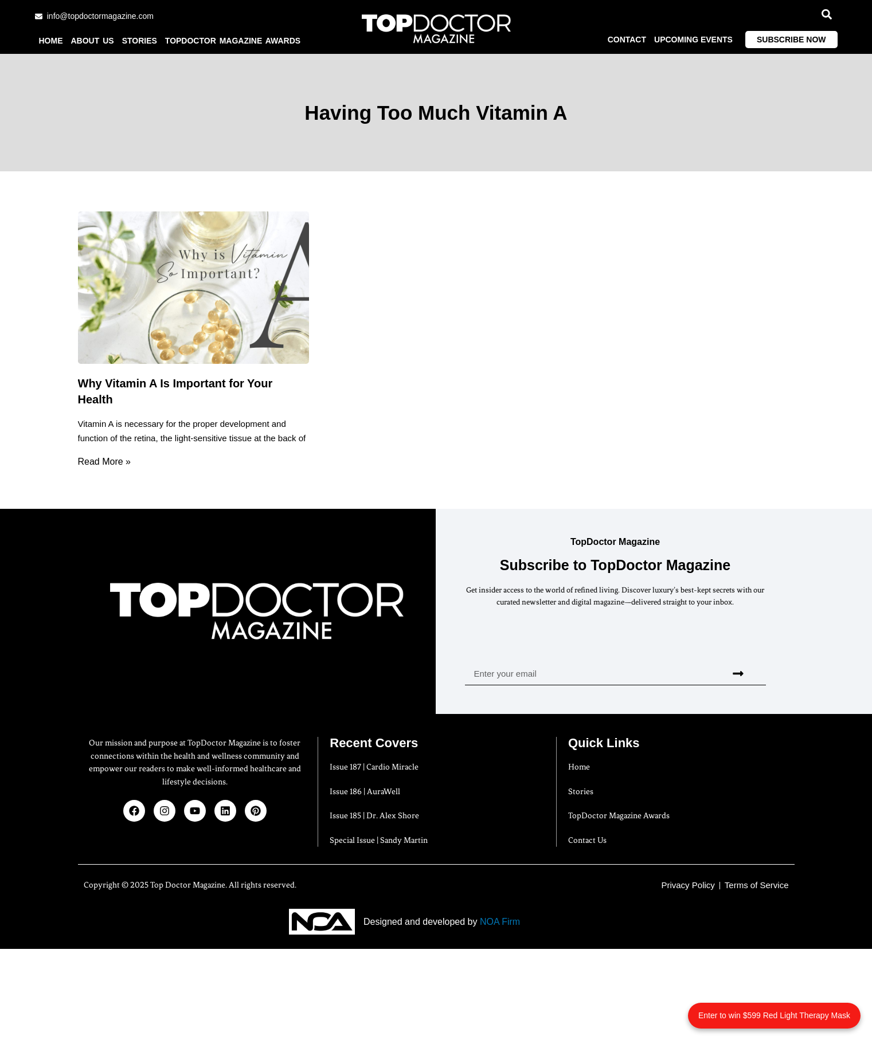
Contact (627, 39)
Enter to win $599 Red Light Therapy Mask (774, 1015)
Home (51, 40)
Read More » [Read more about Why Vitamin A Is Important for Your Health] (104, 461)
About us (92, 40)
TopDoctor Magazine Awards (232, 40)
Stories (139, 40)
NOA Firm (500, 922)
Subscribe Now (791, 39)
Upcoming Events (693, 39)
